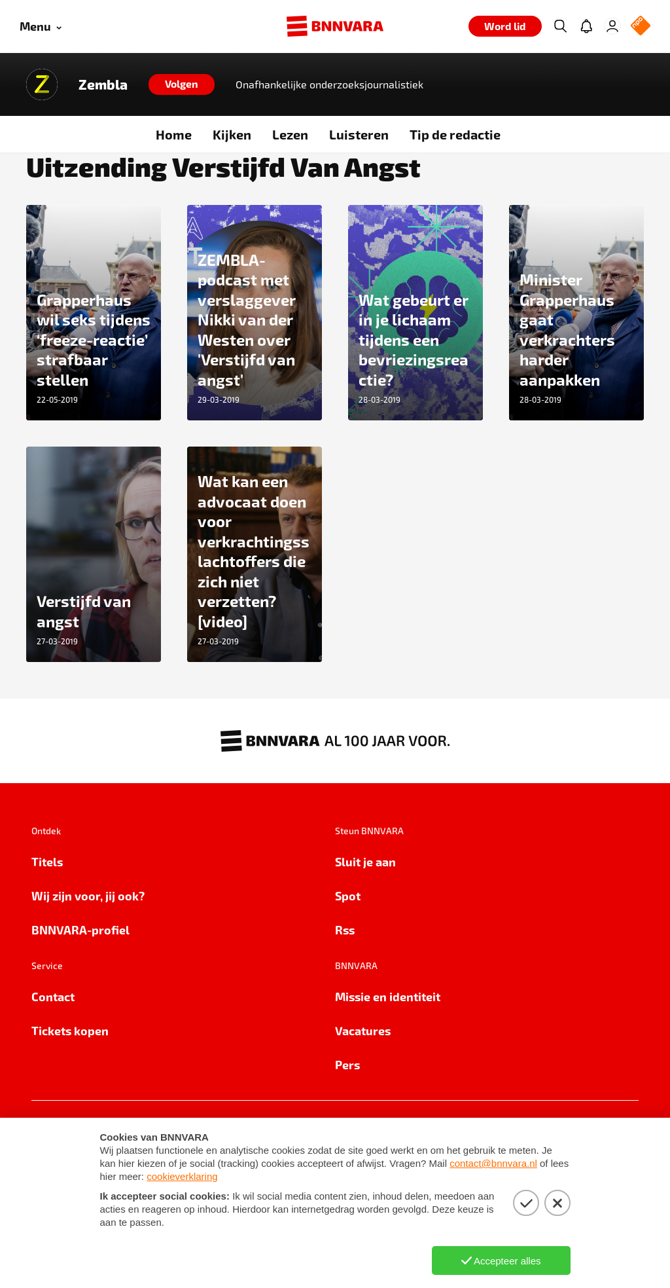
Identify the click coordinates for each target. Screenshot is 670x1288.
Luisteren (359, 134)
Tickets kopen (70, 1030)
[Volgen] (182, 84)
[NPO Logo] (640, 26)
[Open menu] (41, 26)
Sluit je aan (365, 861)
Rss (345, 929)
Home (174, 134)
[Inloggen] (612, 26)
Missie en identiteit (387, 996)
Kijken (232, 134)
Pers (347, 1064)
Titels (47, 861)
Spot (348, 895)
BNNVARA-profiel (80, 929)
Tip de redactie (455, 134)
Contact (53, 996)
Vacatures (363, 1030)
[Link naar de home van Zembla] (42, 84)
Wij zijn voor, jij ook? (88, 895)
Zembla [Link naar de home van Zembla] (103, 84)
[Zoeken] (560, 26)
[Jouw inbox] (586, 26)
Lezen (290, 134)
